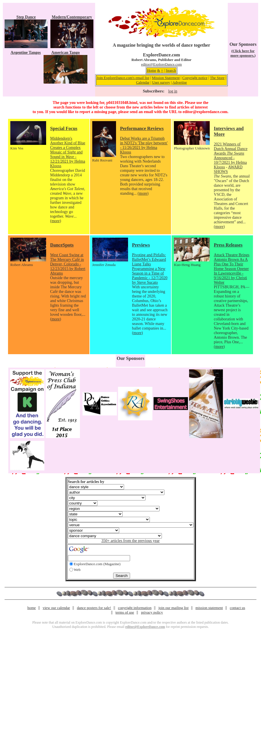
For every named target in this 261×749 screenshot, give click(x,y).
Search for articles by (86, 482)
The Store (217, 78)
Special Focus (63, 128)
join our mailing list (173, 608)
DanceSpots (62, 245)
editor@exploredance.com (204, 112)
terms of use (124, 612)
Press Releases (228, 245)
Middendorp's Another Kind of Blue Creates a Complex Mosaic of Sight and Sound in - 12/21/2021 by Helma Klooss (67, 152)
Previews (141, 245)
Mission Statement (166, 78)
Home (151, 70)
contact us (237, 608)
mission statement (209, 608)
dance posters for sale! (94, 608)
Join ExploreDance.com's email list (123, 78)
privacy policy (152, 612)
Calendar (143, 82)
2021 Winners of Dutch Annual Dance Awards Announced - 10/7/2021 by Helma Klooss (230, 155)
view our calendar (56, 608)
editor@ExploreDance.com (161, 64)
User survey (161, 82)
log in (172, 91)
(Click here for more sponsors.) (243, 53)
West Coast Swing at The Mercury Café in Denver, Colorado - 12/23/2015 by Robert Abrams (67, 264)
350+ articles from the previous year (130, 541)
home (31, 608)
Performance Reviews (142, 128)
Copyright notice (194, 78)
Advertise (179, 82)
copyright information (135, 608)
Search (171, 70)
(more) (55, 221)
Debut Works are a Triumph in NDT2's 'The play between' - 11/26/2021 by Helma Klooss (144, 145)
